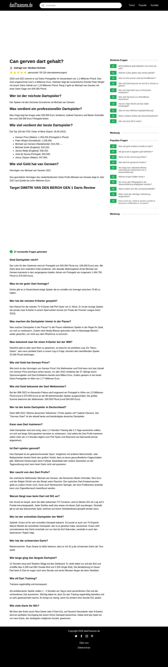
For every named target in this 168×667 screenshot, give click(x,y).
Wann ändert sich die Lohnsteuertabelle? (137, 189)
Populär (143, 5)
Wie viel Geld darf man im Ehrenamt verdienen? (135, 91)
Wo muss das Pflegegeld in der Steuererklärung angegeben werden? (135, 183)
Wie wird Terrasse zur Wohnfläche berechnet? (134, 98)
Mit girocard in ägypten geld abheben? (136, 152)
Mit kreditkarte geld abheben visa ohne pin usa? (137, 67)
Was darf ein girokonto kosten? (132, 162)
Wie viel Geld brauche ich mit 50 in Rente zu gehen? (138, 84)
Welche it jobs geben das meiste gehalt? (137, 73)
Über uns (84, 643)
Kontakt (154, 5)
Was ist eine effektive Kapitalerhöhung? (136, 110)
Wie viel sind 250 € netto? (130, 121)
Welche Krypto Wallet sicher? (132, 177)
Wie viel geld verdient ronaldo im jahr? (136, 146)
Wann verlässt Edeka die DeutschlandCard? (138, 116)
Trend (132, 5)
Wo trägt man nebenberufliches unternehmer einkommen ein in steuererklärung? (133, 170)
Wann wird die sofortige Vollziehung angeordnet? (134, 195)
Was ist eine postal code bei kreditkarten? (137, 78)
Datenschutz (84, 647)
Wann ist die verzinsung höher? (133, 157)
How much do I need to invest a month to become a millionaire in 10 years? (137, 202)
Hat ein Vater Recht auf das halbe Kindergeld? (134, 105)
